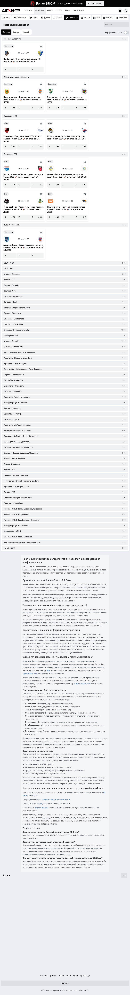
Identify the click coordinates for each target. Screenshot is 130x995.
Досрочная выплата (14, 961)
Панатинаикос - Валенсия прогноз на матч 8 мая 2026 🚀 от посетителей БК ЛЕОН (22, 99)
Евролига (8, 84)
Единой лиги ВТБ (30, 673)
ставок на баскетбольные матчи (56, 799)
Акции (50, 11)
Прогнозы (39, 11)
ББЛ (6, 161)
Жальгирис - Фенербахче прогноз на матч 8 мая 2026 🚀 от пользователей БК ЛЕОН (67, 99)
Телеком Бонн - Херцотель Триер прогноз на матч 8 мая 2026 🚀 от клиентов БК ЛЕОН (23, 209)
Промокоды (78, 11)
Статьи (59, 11)
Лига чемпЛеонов (12, 900)
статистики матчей (82, 684)
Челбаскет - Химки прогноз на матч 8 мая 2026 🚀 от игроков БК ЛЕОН (21, 60)
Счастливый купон (13, 930)
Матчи (67, 11)
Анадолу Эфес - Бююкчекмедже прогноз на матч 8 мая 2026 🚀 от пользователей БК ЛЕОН (23, 247)
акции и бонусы (41, 808)
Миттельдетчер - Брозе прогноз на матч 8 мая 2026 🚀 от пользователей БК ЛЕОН (23, 177)
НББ (6, 123)
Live (40, 804)
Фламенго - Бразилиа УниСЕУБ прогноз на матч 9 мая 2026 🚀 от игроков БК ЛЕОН (22, 139)
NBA (49, 670)
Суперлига (8, 46)
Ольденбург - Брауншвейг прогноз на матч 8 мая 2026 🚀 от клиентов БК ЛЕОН (67, 175)
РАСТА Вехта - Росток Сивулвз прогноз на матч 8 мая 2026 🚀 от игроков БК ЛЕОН (66, 209)
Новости (28, 11)
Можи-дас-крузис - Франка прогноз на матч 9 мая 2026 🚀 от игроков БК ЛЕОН (66, 137)
